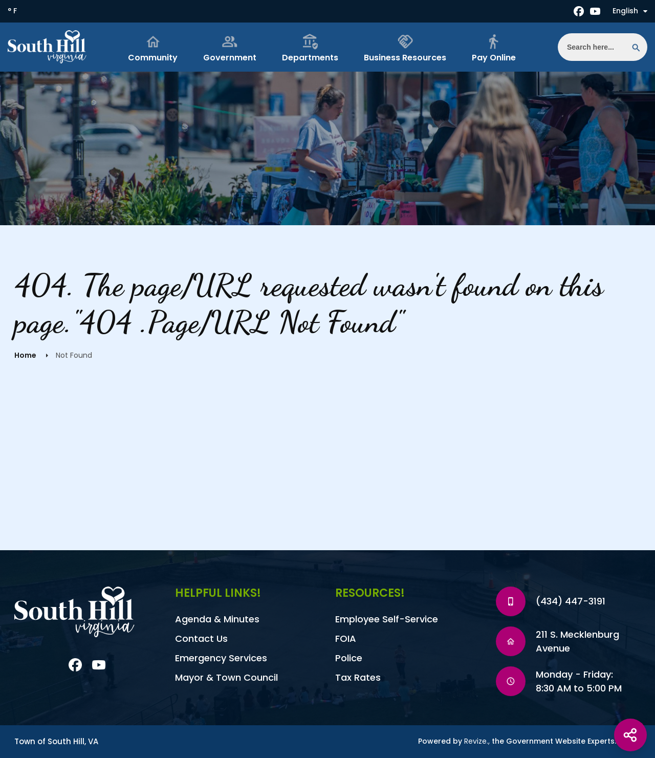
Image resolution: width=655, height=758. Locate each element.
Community (153, 48)
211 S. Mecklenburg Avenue (577, 641)
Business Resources (405, 48)
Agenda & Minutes (217, 619)
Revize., (477, 741)
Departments (310, 48)
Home (25, 355)
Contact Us (201, 638)
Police (348, 658)
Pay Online (494, 48)
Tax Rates (358, 677)
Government (229, 48)
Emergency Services (221, 658)
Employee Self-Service (386, 619)
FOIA (345, 638)
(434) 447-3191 (570, 601)
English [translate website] (630, 10)
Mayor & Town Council (226, 677)
